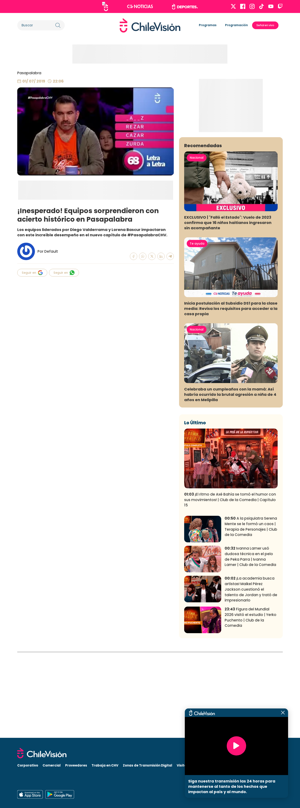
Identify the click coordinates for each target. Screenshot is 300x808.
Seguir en (32, 272)
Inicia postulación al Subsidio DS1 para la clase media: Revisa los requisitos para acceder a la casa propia (230, 394)
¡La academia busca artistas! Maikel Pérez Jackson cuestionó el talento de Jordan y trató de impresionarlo (251, 674)
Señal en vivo (265, 25)
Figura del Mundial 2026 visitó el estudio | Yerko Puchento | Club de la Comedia (250, 703)
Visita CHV (185, 765)
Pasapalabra (29, 73)
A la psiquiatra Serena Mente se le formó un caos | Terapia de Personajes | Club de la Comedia (251, 612)
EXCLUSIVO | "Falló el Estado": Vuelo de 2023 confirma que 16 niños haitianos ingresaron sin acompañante (227, 308)
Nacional (197, 243)
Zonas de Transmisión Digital (147, 765)
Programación (236, 25)
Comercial (52, 765)
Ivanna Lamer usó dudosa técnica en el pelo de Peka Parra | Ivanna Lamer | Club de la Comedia (250, 642)
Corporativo (27, 765)
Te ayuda (197, 329)
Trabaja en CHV (105, 765)
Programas (208, 25)
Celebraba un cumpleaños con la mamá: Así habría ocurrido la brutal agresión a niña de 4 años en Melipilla (230, 480)
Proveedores (76, 765)
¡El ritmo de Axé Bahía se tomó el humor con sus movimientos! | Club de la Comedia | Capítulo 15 (230, 585)
